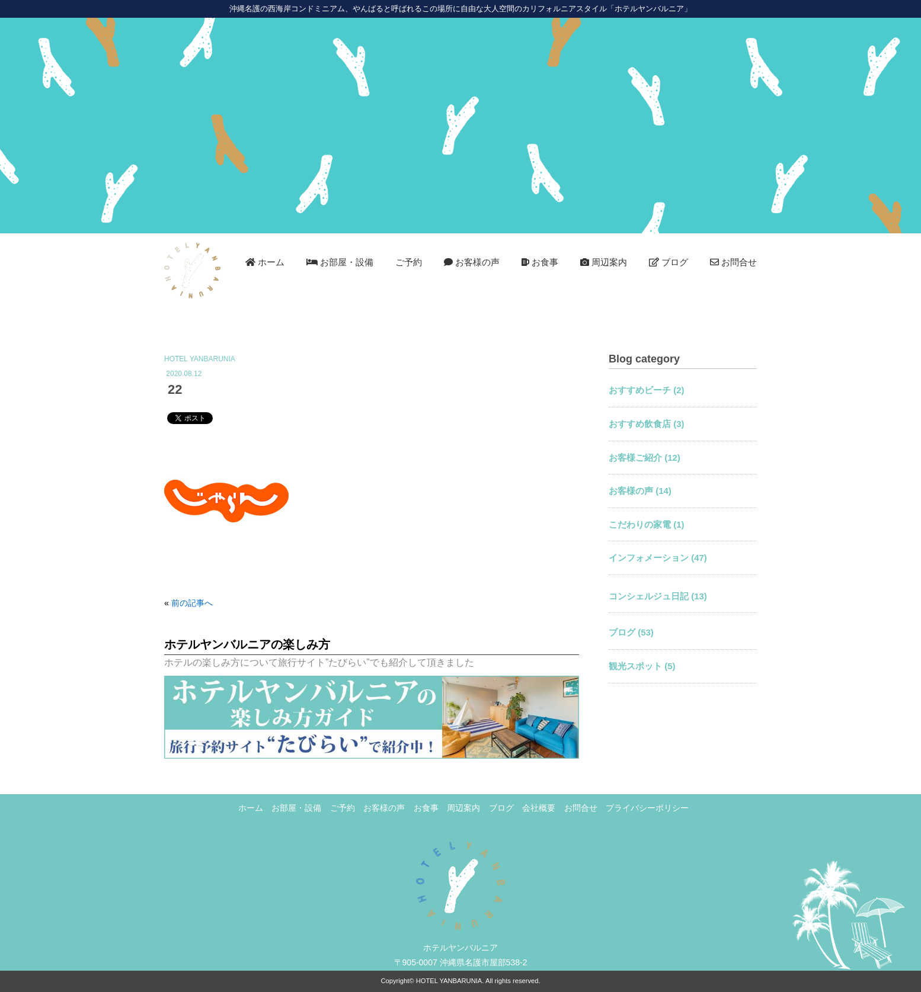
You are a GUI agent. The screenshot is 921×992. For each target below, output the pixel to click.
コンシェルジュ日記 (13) (658, 596)
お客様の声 (472, 262)
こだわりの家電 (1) (647, 524)
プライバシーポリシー (647, 808)
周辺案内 (603, 262)
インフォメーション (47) (658, 558)
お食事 (540, 262)
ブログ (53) (631, 632)
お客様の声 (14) (640, 491)
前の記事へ (192, 603)
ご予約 (408, 262)
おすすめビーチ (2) (647, 390)
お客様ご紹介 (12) (644, 457)
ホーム (264, 262)
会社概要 (538, 808)
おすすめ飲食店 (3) (647, 424)
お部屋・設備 (339, 262)
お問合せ (733, 262)
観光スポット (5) (642, 666)
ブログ (668, 262)
